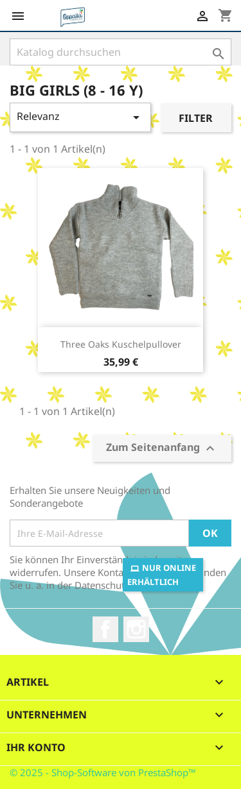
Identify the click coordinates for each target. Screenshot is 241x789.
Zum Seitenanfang (162, 449)
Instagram (136, 629)
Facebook (105, 629)
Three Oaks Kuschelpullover (120, 344)
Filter (196, 118)
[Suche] (120, 51)
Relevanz (80, 117)
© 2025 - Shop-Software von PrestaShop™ (103, 772)
